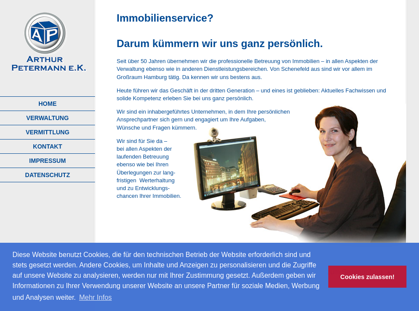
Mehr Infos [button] (95, 297)
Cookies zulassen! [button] (367, 276)
